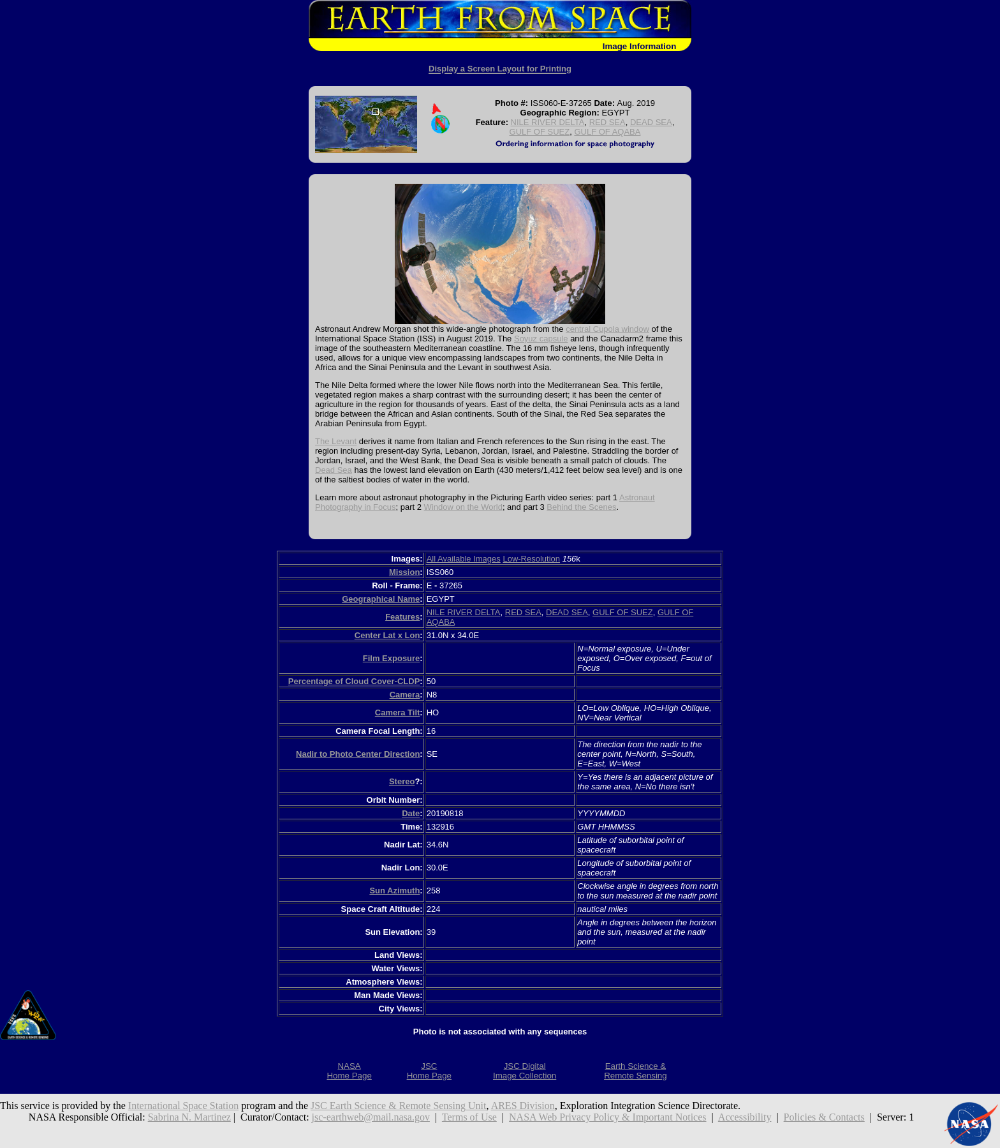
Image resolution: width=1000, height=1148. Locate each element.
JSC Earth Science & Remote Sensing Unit (399, 1105)
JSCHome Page (429, 1070)
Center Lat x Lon (387, 635)
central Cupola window (607, 329)
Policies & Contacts (824, 1117)
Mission (404, 572)
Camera (405, 694)
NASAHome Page (349, 1070)
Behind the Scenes (581, 507)
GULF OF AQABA (607, 132)
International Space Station (183, 1105)
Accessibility (745, 1117)
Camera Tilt (397, 712)
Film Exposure (391, 658)
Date (411, 813)
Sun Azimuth (394, 890)
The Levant (336, 441)
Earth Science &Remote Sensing (635, 1070)
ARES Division (523, 1105)
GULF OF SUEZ (540, 132)
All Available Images (464, 558)
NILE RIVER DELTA (548, 122)
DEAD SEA (651, 122)
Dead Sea (333, 470)
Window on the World (463, 507)
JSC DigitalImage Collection (524, 1070)
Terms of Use (469, 1117)
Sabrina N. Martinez (189, 1117)
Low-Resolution (531, 558)
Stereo (402, 781)
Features (402, 617)
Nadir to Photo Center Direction (358, 754)
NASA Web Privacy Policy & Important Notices (608, 1117)
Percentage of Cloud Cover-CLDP (354, 681)
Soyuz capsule (541, 338)
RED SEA (607, 122)
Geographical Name (381, 599)
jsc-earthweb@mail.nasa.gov (371, 1117)
